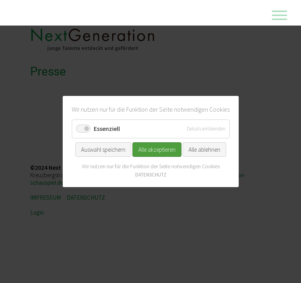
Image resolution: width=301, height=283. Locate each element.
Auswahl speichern (103, 149)
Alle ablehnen (204, 149)
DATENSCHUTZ (150, 174)
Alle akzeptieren (157, 149)
